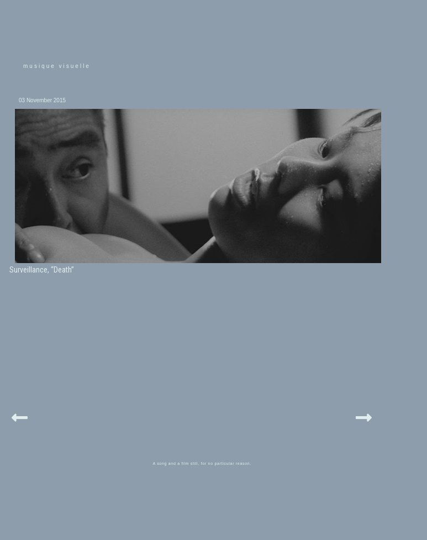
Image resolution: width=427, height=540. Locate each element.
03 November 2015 (42, 100)
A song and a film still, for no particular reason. (202, 463)
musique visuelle (57, 66)
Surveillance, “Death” (41, 269)
